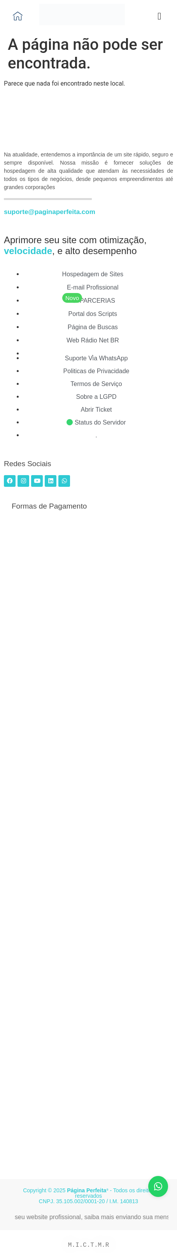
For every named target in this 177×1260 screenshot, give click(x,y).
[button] (159, 16)
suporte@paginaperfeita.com (49, 212)
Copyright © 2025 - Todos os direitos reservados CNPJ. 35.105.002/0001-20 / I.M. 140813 (88, 1195)
